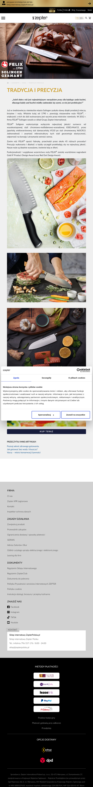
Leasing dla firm (14, 555)
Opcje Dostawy (46, 740)
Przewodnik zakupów (16, 530)
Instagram (15, 612)
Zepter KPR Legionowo (17, 501)
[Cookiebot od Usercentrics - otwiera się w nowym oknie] (78, 370)
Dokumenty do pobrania (18, 579)
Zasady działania (18, 519)
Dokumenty (14, 563)
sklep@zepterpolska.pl (19, 647)
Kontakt (10, 506)
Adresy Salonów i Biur (17, 545)
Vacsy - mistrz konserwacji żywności (24, 453)
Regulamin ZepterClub (17, 574)
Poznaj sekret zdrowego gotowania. (23, 446)
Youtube (14, 623)
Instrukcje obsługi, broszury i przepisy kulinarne (28, 594)
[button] (89, 3)
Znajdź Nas (14, 602)
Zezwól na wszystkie (75, 415)
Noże (24, 83)
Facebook (15, 607)
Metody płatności (46, 667)
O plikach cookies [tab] (76, 378)
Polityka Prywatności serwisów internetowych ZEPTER (31, 584)
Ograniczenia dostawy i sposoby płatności (26, 535)
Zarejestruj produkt (16, 524)
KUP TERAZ (46, 432)
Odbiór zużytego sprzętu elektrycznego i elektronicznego (32, 550)
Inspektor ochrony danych (19, 512)
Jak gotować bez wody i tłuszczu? (22, 449)
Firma (10, 491)
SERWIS (11, 540)
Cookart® (15, 83)
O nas (10, 496)
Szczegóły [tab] (46, 378)
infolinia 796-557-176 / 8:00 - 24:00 (29, 643)
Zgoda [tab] (16, 378)
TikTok (13, 617)
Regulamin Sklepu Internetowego (22, 568)
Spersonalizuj (46, 415)
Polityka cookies (14, 589)
